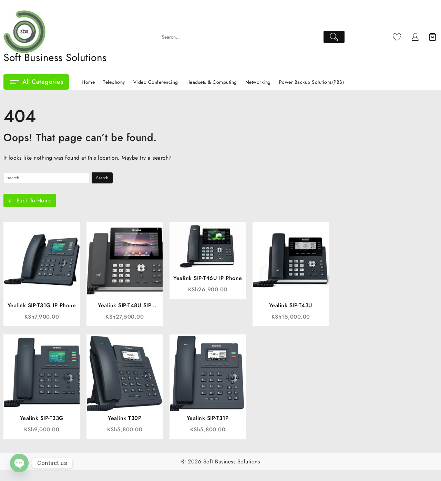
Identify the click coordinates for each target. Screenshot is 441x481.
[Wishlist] (397, 36)
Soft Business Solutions (55, 57)
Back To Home (30, 200)
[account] (415, 36)
